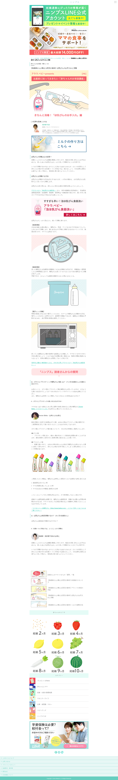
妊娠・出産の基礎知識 (42, 58)
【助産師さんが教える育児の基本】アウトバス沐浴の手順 (65, 589)
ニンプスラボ (41, 716)
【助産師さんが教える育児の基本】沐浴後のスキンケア (65, 581)
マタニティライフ (43, 698)
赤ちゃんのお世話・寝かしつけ (60, 58)
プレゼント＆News (43, 680)
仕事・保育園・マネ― (44, 704)
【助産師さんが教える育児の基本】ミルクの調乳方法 (65, 605)
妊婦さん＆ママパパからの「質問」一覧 (61, 575)
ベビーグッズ (41, 710)
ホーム (33, 58)
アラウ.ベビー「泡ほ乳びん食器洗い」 (44, 190)
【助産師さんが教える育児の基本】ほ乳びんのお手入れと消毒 (65, 596)
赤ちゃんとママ (42, 686)
